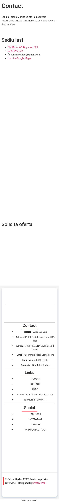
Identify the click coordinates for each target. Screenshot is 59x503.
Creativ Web (38, 483)
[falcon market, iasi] (29, 452)
